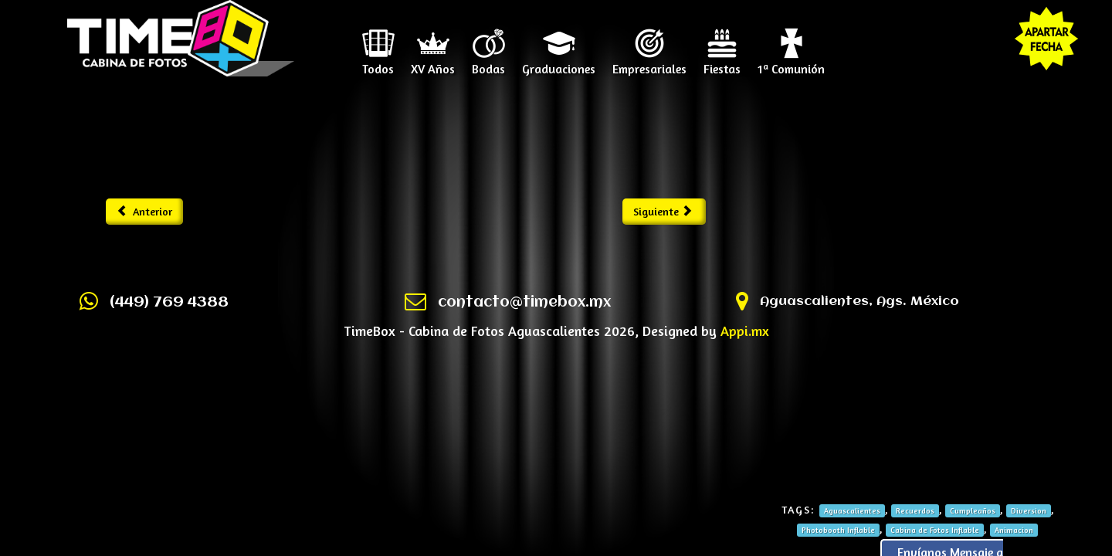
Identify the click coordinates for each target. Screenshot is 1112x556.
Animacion (1014, 529)
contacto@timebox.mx (524, 302)
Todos (378, 63)
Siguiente (663, 211)
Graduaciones (558, 63)
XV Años (433, 63)
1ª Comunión (791, 63)
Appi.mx (744, 330)
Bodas (488, 63)
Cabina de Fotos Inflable (934, 529)
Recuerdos (915, 510)
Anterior (145, 211)
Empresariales (649, 63)
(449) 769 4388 (169, 302)
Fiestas (722, 63)
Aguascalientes (852, 510)
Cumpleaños (972, 510)
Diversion (1028, 510)
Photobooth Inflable (838, 529)
